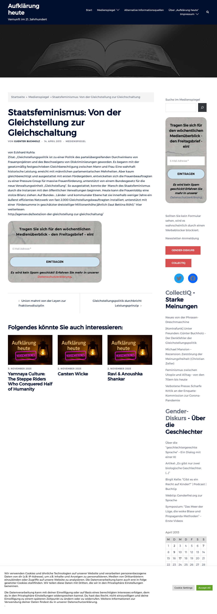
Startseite (18, 97)
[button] (207, 12)
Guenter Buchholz (27, 141)
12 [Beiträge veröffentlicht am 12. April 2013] (191, 552)
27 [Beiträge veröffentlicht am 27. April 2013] (197, 564)
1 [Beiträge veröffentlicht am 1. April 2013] (168, 545)
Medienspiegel (106, 10)
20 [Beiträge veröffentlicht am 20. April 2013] (197, 558)
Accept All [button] (204, 587)
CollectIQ (178, 263)
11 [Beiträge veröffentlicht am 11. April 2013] (186, 552)
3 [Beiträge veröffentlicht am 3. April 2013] (180, 545)
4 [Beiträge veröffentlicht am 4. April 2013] (186, 545)
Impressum (187, 14)
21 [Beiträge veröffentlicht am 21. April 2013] (203, 558)
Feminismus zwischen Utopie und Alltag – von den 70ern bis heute (184, 374)
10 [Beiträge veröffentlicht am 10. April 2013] (180, 552)
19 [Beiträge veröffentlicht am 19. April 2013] (191, 558)
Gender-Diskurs (183, 250)
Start (89, 10)
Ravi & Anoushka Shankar (125, 376)
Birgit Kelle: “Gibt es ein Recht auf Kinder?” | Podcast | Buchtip (185, 484)
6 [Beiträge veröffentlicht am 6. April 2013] (197, 545)
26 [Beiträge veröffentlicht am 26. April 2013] (191, 564)
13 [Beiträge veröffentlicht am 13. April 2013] (197, 552)
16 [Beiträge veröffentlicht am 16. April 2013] (174, 558)
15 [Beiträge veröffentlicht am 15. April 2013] (168, 558)
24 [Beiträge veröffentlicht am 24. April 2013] (180, 564)
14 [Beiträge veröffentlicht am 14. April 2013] (203, 552)
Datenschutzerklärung (54, 276)
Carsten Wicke (73, 373)
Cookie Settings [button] (183, 587)
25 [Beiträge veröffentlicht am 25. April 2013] (186, 564)
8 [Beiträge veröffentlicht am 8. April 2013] (168, 552)
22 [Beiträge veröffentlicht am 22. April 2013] (168, 564)
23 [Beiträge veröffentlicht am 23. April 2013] (174, 564)
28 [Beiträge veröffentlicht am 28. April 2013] (203, 564)
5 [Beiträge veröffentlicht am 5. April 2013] (192, 545)
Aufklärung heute (23, 9)
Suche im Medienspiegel (182, 99)
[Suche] (202, 107)
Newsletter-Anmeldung (182, 238)
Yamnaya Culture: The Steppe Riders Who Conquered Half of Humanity (30, 381)
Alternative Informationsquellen (144, 10)
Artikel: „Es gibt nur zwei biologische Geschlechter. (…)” (183, 468)
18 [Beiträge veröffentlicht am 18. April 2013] (186, 558)
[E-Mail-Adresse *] (55, 248)
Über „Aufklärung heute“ (184, 10)
